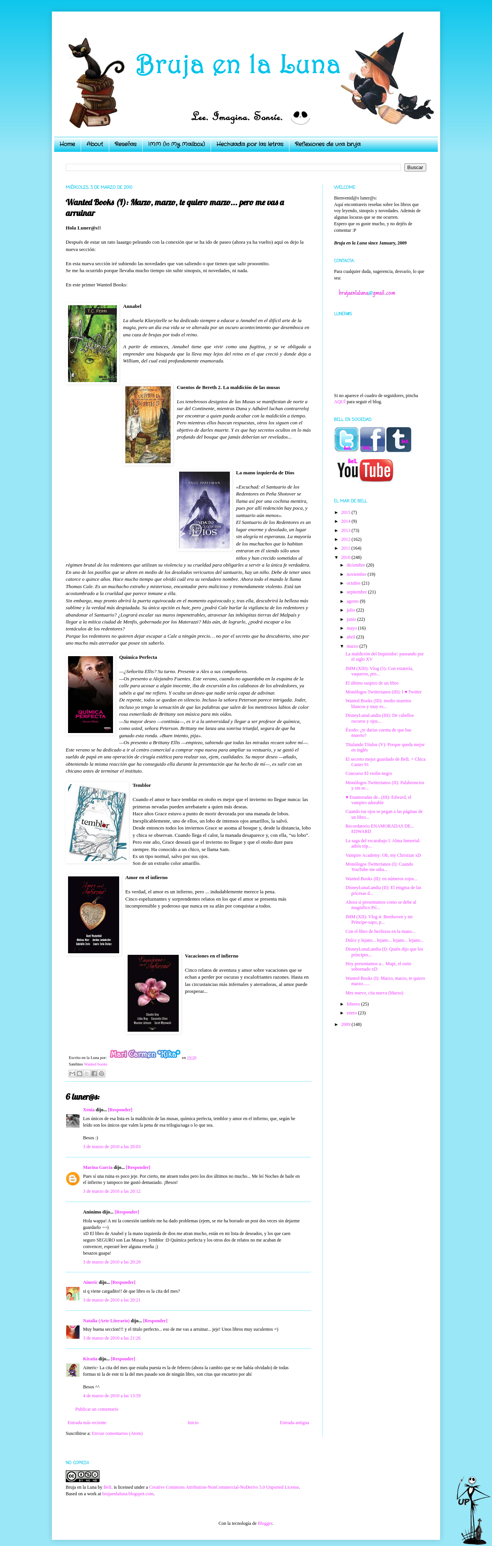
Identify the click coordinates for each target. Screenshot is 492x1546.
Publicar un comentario (96, 1409)
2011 (346, 548)
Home (67, 144)
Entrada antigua (294, 1422)
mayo (352, 628)
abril (351, 637)
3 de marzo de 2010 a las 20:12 (112, 1191)
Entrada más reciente (87, 1422)
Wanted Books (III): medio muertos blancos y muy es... (378, 703)
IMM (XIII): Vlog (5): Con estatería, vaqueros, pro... (379, 671)
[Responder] (120, 1109)
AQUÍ (340, 401)
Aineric (90, 1282)
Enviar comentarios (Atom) (117, 1433)
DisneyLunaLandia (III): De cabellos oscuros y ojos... (380, 718)
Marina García (98, 1167)
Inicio (193, 1422)
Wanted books (95, 1064)
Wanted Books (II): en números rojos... (381, 878)
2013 (346, 530)
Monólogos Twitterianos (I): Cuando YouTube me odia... (379, 866)
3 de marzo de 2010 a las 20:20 (112, 1262)
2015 (346, 512)
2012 (346, 539)
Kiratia (90, 1358)
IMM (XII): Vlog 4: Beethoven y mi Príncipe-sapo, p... (379, 919)
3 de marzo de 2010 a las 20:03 (112, 1146)
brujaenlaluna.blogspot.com (127, 1493)
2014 (346, 521)
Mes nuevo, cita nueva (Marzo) (374, 993)
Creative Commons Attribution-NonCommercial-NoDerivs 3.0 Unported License (224, 1487)
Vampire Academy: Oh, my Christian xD (383, 855)
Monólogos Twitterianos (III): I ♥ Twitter (384, 692)
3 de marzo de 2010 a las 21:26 (112, 1338)
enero (352, 1013)
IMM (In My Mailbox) (176, 144)
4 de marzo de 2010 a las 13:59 (112, 1395)
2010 (346, 557)
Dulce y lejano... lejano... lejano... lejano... (385, 940)
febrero (354, 1004)
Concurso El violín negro (369, 773)
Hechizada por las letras (249, 144)
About (94, 144)
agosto (353, 601)
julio (351, 610)
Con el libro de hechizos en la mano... (380, 931)
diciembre (356, 565)
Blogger (265, 1523)
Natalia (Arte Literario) (106, 1320)
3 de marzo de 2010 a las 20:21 (112, 1300)
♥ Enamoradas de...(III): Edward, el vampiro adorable (378, 800)
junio (352, 619)
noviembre (357, 574)
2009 (346, 1024)
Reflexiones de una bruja (328, 144)
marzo (353, 646)
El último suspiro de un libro (372, 683)
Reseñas (125, 144)
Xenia (89, 1109)
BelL (108, 1487)
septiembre (357, 592)
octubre (354, 583)
